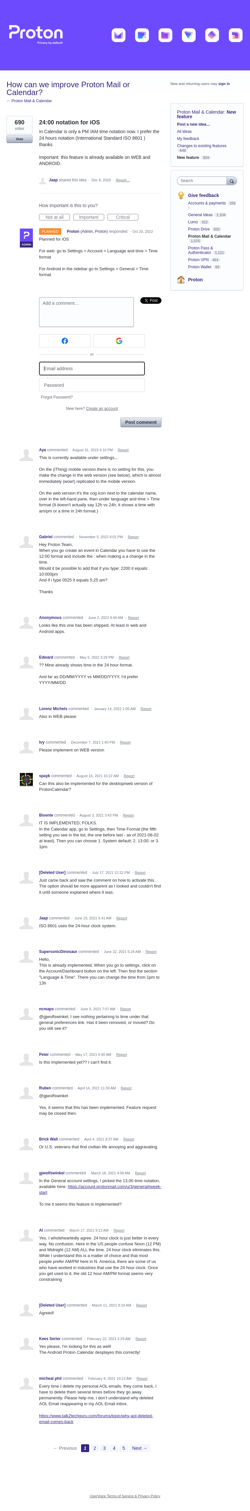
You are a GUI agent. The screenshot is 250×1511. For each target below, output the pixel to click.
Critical (127, 217)
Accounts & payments (207, 203)
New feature (188, 157)
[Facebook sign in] (65, 340)
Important (91, 217)
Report (123, 450)
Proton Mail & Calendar (200, 112)
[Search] (232, 180)
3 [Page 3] (104, 1448)
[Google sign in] (119, 340)
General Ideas (201, 215)
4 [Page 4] (114, 1448)
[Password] (92, 385)
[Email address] (92, 369)
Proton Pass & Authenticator (200, 250)
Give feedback (203, 195)
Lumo (193, 222)
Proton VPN (199, 260)
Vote (19, 139)
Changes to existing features (202, 146)
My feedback (188, 138)
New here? (92, 408)
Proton (195, 279)
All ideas (184, 131)
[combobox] (203, 180)
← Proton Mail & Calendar (29, 101)
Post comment (141, 422)
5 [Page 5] (123, 1448)
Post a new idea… (193, 124)
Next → (139, 1448)
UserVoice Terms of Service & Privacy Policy (125, 1496)
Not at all (58, 217)
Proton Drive (199, 229)
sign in (224, 84)
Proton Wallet (200, 267)
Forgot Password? (57, 397)
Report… (123, 180)
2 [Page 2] (94, 1448)
